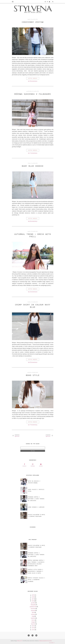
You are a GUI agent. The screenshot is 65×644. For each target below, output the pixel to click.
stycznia (33, 624)
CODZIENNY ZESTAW (33, 22)
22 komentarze (33, 292)
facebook (24, 465)
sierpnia (33, 610)
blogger (41, 465)
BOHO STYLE (32, 375)
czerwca (33, 614)
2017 (33, 599)
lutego (33, 622)
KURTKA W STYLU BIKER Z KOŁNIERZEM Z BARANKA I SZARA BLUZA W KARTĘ (35, 571)
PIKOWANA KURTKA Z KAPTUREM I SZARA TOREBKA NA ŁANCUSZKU (36, 498)
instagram (33, 465)
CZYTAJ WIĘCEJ (32, 78)
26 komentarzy (33, 221)
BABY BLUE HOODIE (33, 166)
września (33, 608)
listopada (33, 604)
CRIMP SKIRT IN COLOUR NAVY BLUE (32, 305)
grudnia (33, 603)
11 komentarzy (33, 153)
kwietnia (33, 618)
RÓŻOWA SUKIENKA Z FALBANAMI (32, 94)
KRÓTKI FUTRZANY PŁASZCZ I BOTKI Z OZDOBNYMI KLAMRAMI (36, 579)
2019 (33, 595)
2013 (33, 629)
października (33, 606)
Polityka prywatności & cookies (45, 640)
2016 (33, 601)
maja (33, 616)
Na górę (51, 642)
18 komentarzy (33, 81)
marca (33, 620)
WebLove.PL (19, 640)
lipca (33, 612)
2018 (33, 597)
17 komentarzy (33, 424)
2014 (33, 627)
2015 (33, 626)
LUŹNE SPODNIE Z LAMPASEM (36, 507)
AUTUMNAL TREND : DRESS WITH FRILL (32, 235)
